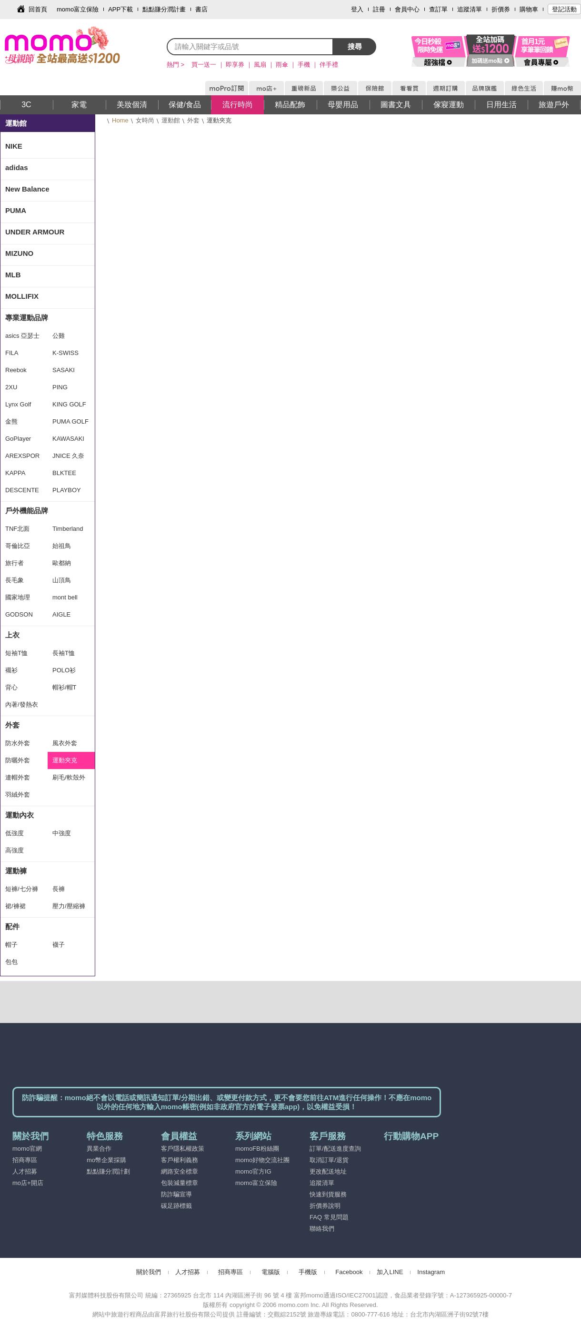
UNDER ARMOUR (34, 232)
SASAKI (63, 370)
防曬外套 (17, 760)
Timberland (67, 528)
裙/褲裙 (15, 906)
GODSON (19, 614)
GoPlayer (18, 438)
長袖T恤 (63, 653)
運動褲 (16, 871)
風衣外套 (64, 743)
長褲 (58, 888)
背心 (11, 687)
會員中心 (407, 9)
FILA (11, 352)
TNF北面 (17, 528)
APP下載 (120, 9)
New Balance (27, 189)
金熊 (11, 421)
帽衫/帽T (64, 687)
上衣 (12, 635)
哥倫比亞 (17, 545)
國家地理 (17, 597)
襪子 (58, 944)
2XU (11, 387)
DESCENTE (22, 490)
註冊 (379, 9)
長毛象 (14, 580)
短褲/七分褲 (21, 888)
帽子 (11, 944)
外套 (193, 120)
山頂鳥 (61, 580)
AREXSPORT (22, 458)
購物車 (529, 9)
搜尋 (355, 46)
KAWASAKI (68, 438)
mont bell (65, 597)
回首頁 (38, 9)
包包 (11, 961)
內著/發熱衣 (21, 704)
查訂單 (438, 9)
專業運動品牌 (26, 318)
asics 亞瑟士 (22, 335)
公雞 (58, 335)
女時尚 (145, 120)
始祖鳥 (61, 545)
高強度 (14, 850)
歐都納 (61, 563)
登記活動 (564, 9)
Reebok (16, 370)
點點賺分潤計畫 (164, 9)
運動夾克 (64, 760)
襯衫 (11, 670)
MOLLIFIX (22, 296)
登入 (357, 9)
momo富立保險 (78, 9)
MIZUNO (19, 253)
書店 (201, 9)
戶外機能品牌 (26, 510)
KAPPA (15, 472)
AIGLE (61, 614)
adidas (16, 167)
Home (120, 120)
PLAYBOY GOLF (66, 492)
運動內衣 (19, 815)
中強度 (61, 833)
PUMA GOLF (70, 421)
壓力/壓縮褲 (68, 906)
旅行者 (14, 563)
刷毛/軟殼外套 (68, 780)
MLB (13, 275)
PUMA (15, 210)
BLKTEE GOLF (64, 475)
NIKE (13, 146)
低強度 (14, 833)
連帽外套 (17, 777)
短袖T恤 (16, 653)
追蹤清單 (469, 9)
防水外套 (17, 743)
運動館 (170, 120)
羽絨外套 (17, 794)
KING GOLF (69, 404)
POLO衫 (64, 670)
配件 (12, 926)
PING (60, 387)
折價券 (500, 9)
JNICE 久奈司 (68, 458)
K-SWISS (65, 352)
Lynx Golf (18, 404)
